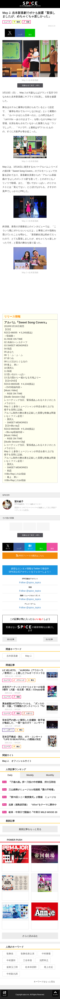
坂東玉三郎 (11, 967)
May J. (27, 656)
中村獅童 (45, 953)
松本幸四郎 (29, 967)
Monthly (50, 775)
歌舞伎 (8, 953)
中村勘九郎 (11, 974)
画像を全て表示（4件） (30, 85)
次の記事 (50, 639)
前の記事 (9, 639)
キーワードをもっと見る (46, 982)
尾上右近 (47, 967)
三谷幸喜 (26, 960)
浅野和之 (42, 960)
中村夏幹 (10, 960)
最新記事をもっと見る (37, 829)
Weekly (30, 775)
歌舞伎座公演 (26, 953)
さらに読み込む (39, 936)
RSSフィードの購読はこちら (35, 555)
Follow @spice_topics (30, 582)
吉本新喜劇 (11, 656)
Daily (10, 775)
